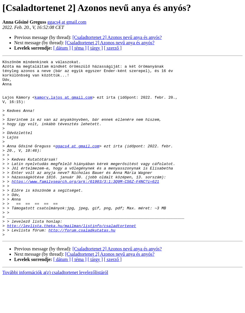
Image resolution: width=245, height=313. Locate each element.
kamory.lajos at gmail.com (63, 105)
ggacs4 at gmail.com (66, 22)
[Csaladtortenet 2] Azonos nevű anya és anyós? (117, 37)
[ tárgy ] (95, 47)
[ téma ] (79, 47)
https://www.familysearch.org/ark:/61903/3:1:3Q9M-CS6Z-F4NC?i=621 (85, 206)
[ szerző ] (113, 47)
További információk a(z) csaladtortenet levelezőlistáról (55, 307)
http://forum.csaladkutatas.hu (81, 264)
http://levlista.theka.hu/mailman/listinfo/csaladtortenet (71, 259)
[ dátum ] (62, 47)
